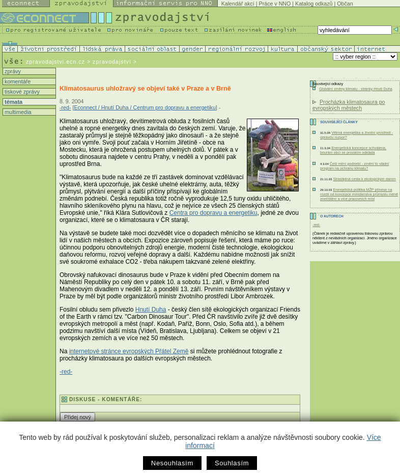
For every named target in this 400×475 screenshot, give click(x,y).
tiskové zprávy (21, 92)
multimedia (17, 112)
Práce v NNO (275, 4)
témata (12, 102)
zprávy (12, 71)
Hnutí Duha (150, 309)
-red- (65, 107)
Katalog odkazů (313, 4)
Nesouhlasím (172, 463)
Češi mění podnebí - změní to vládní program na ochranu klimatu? (354, 166)
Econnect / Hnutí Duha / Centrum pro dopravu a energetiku (144, 107)
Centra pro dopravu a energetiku (213, 212)
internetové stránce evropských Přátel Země (129, 351)
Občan (345, 4)
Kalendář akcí (237, 4)
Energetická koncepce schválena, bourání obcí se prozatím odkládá (353, 150)
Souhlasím (232, 463)
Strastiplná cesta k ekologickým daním (364, 179)
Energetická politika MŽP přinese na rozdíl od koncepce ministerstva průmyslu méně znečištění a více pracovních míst (359, 194)
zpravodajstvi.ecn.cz (55, 62)
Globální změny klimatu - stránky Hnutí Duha (355, 89)
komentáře (17, 81)
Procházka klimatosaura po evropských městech (348, 105)
